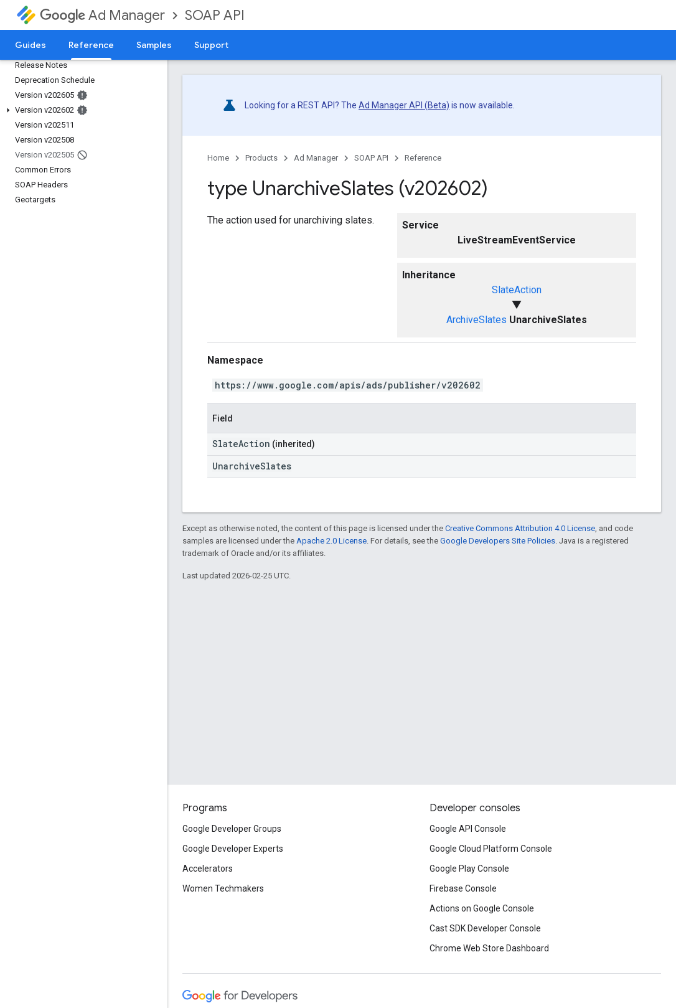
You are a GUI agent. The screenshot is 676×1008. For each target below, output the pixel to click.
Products (261, 158)
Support (211, 44)
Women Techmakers (223, 888)
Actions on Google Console (482, 908)
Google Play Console (469, 869)
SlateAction (517, 290)
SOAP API (215, 15)
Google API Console (468, 829)
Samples (154, 44)
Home (218, 158)
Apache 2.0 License (331, 540)
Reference (423, 158)
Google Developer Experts (232, 849)
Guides (30, 44)
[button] (81, 110)
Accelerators (207, 869)
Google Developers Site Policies (497, 540)
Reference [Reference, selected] (91, 44)
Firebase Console (463, 888)
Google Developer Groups (231, 829)
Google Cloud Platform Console (491, 849)
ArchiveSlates (476, 320)
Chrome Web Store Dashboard (489, 948)
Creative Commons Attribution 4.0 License (520, 528)
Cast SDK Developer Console (485, 928)
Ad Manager (102, 15)
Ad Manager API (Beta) (404, 105)
